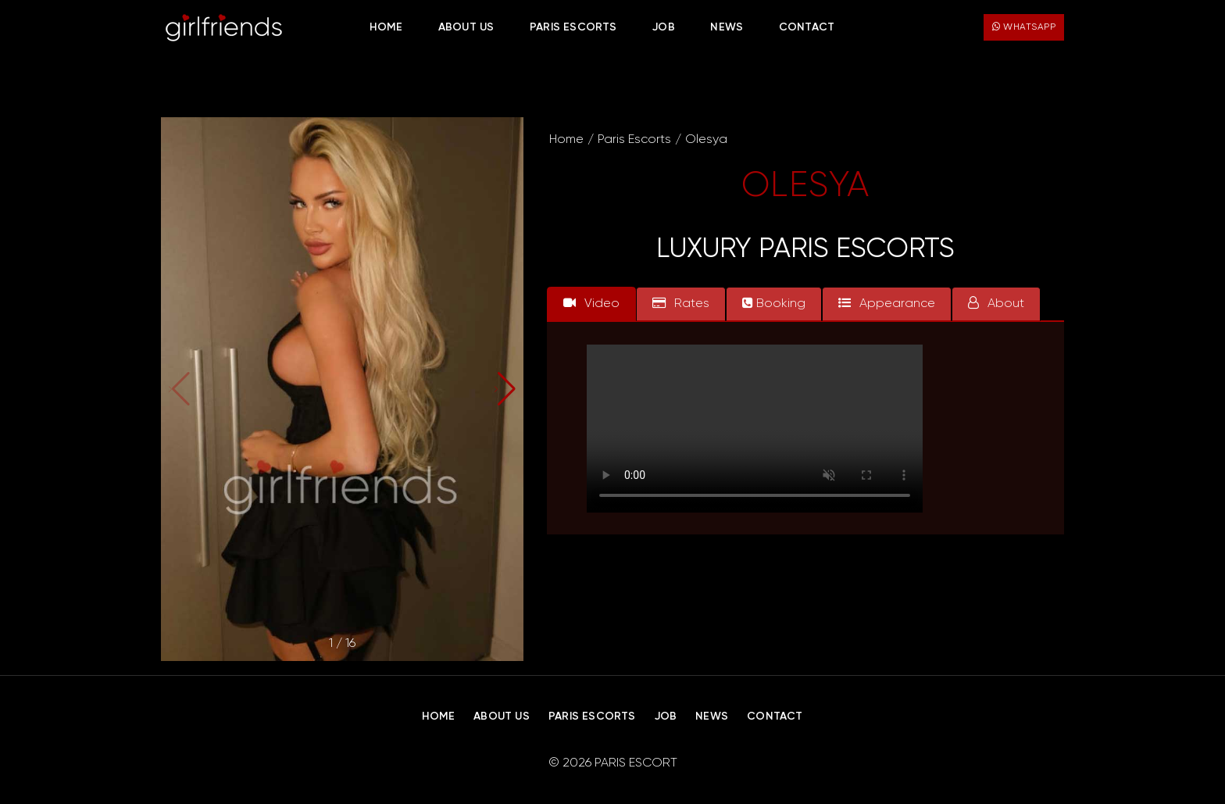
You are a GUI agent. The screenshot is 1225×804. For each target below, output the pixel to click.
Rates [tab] (680, 303)
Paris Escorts (573, 27)
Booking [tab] (773, 303)
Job (663, 27)
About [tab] (996, 303)
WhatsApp (1023, 27)
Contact (806, 27)
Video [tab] (591, 303)
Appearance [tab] (886, 303)
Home (386, 27)
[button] (505, 389)
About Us (466, 27)
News (726, 27)
